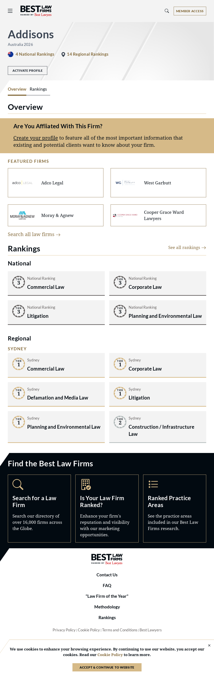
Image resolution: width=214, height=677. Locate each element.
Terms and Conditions (119, 630)
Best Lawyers (151, 630)
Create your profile (35, 138)
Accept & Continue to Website (107, 667)
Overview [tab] (17, 89)
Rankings (107, 617)
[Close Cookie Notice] (206, 645)
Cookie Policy (89, 630)
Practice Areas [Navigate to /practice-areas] (174, 508)
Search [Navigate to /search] (39, 508)
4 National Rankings (35, 54)
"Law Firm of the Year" (107, 596)
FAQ (107, 585)
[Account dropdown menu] (190, 11)
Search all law (34, 234)
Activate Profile (27, 70)
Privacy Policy (64, 630)
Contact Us (107, 574)
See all (187, 247)
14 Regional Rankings (87, 54)
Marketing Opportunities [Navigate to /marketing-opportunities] (107, 508)
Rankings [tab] (38, 89)
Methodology (107, 606)
